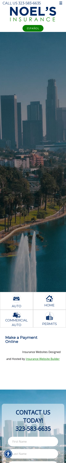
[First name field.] (33, 441)
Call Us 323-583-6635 (22, 3)
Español (33, 28)
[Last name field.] (33, 454)
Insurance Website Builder (43, 359)
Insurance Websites (35, 352)
